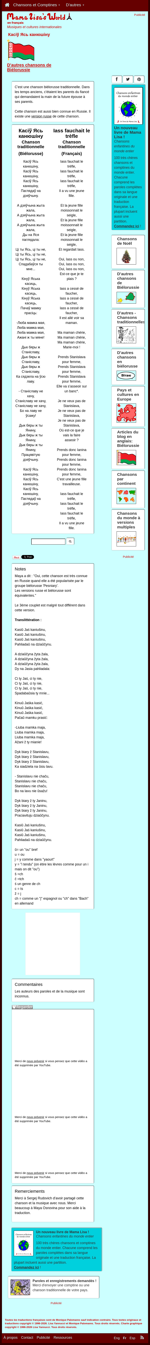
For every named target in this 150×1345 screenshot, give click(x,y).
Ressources (63, 1339)
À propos (11, 1339)
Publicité (43, 1339)
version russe (41, 116)
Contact (27, 1339)
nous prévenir (35, 1061)
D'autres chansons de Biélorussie (29, 67)
